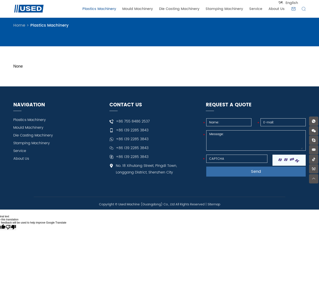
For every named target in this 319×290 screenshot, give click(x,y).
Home (19, 25)
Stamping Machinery (224, 9)
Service (255, 9)
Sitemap (214, 204)
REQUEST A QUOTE (229, 105)
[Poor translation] (11, 227)
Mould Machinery (137, 9)
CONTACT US (125, 105)
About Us (276, 9)
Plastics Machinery (99, 9)
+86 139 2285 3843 (132, 139)
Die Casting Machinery (179, 9)
